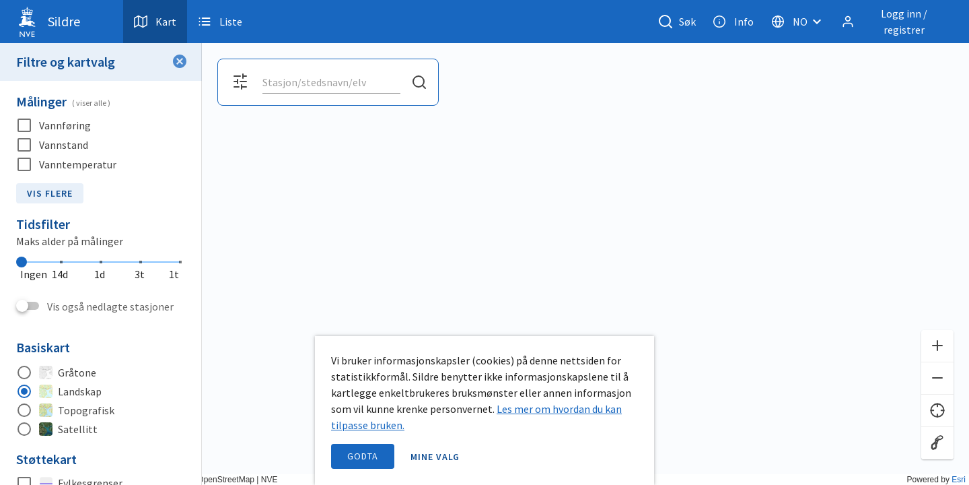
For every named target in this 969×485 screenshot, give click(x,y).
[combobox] (331, 82)
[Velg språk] (800, 21)
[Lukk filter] (179, 62)
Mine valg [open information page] (435, 457)
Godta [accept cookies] (362, 456)
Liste (220, 21)
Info (733, 21)
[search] (330, 82)
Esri (959, 479)
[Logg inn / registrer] (894, 21)
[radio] (101, 372)
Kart (155, 21)
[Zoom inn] (937, 346)
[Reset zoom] (937, 443)
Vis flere (50, 193)
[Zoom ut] (937, 378)
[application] (484, 242)
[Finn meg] (937, 411)
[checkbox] (101, 125)
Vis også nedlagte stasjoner (110, 306)
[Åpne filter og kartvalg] (240, 82)
